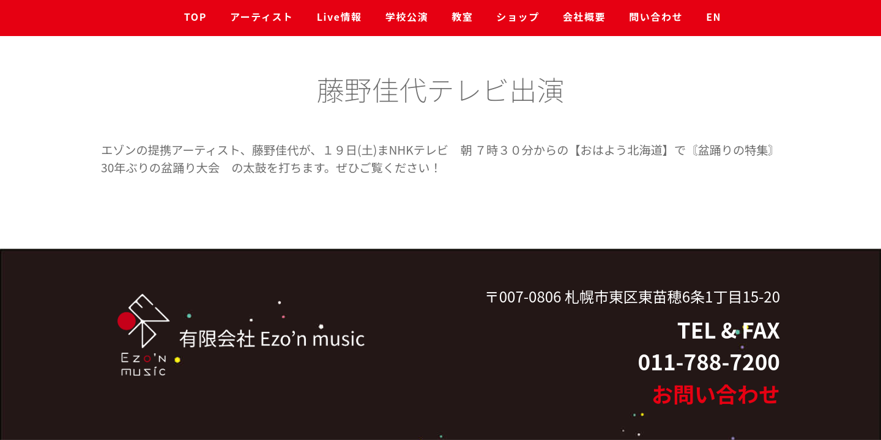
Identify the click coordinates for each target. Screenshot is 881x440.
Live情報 (339, 16)
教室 (462, 16)
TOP (195, 16)
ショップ (517, 16)
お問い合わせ (716, 393)
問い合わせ (656, 16)
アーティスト (262, 16)
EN (713, 16)
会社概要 (584, 16)
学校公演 (406, 16)
